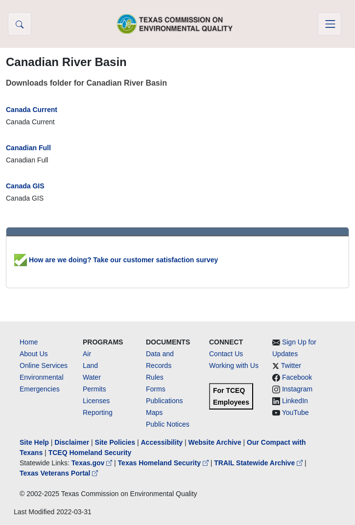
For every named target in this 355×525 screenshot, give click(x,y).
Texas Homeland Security (164, 463)
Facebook (297, 377)
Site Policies (115, 442)
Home (29, 342)
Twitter (291, 365)
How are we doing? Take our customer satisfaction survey (116, 260)
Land (90, 365)
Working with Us (234, 365)
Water (92, 377)
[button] (19, 24)
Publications (164, 401)
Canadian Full (28, 148)
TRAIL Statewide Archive (259, 463)
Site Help (34, 442)
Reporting (98, 412)
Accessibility (163, 442)
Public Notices (167, 424)
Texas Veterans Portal (59, 473)
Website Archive (215, 442)
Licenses (96, 401)
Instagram (297, 389)
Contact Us (226, 354)
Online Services (44, 365)
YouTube (295, 412)
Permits (94, 389)
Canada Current (31, 110)
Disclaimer (71, 442)
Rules (155, 377)
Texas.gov (92, 463)
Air (87, 354)
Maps (154, 412)
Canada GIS (25, 186)
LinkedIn (295, 401)
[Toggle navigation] (329, 24)
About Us (34, 354)
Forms (156, 389)
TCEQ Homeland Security (90, 453)
